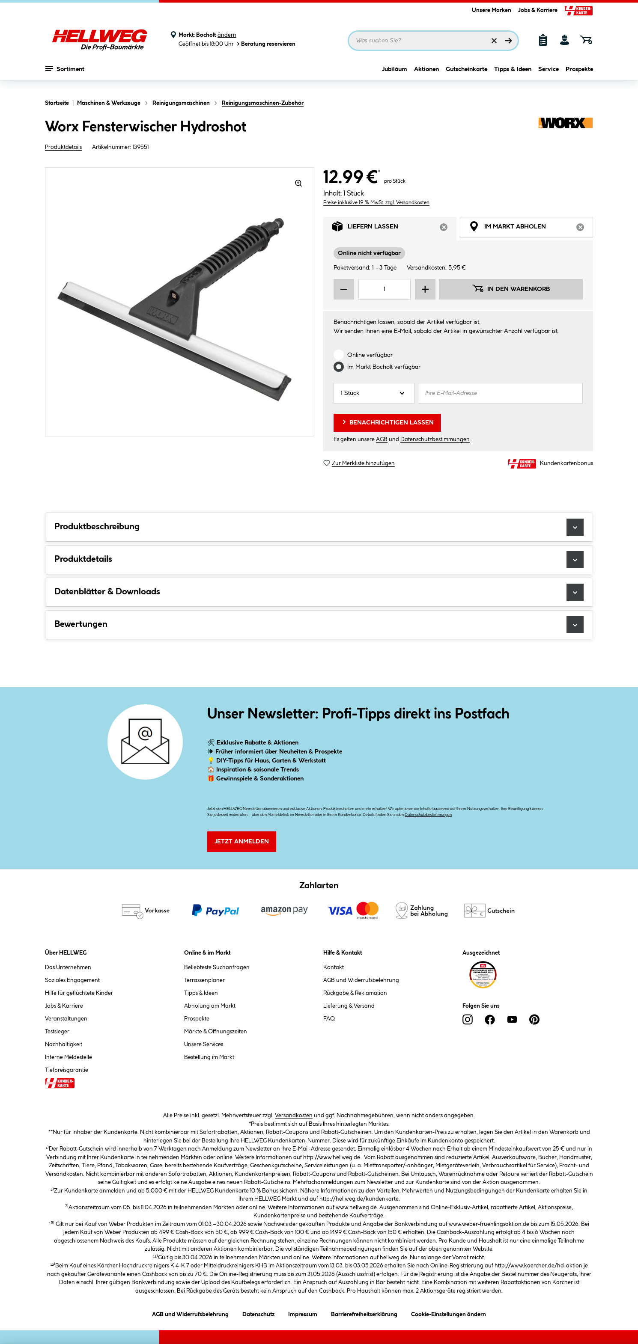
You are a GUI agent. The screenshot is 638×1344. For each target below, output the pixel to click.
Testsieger (57, 1031)
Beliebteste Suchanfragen (217, 967)
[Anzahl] (374, 393)
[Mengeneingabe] (384, 289)
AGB (382, 439)
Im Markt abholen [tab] (531, 228)
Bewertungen (319, 624)
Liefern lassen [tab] (394, 228)
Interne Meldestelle (68, 1057)
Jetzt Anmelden (242, 842)
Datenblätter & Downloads (319, 592)
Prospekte (579, 76)
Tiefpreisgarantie (66, 1070)
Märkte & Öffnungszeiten (215, 1031)
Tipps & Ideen (512, 76)
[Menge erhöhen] (425, 289)
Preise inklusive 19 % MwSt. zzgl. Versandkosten (376, 202)
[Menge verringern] (344, 289)
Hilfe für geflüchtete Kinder (79, 993)
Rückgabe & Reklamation (355, 993)
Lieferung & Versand (349, 1006)
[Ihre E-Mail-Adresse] (500, 393)
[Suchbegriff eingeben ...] (433, 40)
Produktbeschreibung (319, 527)
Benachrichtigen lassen (387, 421)
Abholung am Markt (210, 1006)
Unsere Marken (491, 10)
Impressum (302, 1313)
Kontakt (333, 967)
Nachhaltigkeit (63, 1044)
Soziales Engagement (72, 980)
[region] (180, 301)
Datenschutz (258, 1313)
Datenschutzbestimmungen (435, 439)
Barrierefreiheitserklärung (364, 1313)
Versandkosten (294, 1115)
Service (548, 76)
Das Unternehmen (68, 967)
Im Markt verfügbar (383, 367)
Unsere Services (203, 1044)
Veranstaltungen (66, 1018)
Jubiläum (394, 76)
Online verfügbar (370, 355)
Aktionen (426, 76)
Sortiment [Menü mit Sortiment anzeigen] (64, 75)
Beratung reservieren (265, 44)
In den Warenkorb (511, 288)
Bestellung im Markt (209, 1057)
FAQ (329, 1018)
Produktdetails (63, 147)
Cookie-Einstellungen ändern (448, 1313)
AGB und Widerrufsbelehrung (361, 980)
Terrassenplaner (204, 980)
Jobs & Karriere (538, 10)
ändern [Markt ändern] (227, 35)
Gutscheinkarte (466, 76)
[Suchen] (508, 40)
